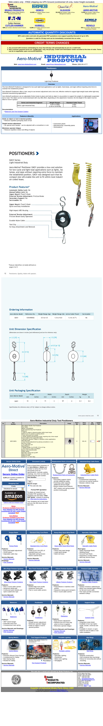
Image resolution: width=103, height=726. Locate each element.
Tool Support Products (39, 663)
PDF (90, 686)
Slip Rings (90, 651)
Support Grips (89, 617)
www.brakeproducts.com (88, 678)
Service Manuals (84, 487)
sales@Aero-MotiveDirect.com (56, 64)
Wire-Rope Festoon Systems (13, 582)
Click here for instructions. (38, 499)
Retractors (64, 616)
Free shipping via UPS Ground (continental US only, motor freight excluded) (14, 511)
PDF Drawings (8, 562)
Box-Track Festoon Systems (39, 582)
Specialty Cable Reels (89, 546)
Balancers (13, 617)
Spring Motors (13, 651)
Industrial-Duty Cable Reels (89, 475)
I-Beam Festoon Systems (64, 582)
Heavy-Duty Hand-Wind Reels (64, 546)
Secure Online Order (14, 474)
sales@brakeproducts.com (88, 679)
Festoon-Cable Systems (89, 582)
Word (85, 686)
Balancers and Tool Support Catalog (16, 111)
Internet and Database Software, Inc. (59, 691)
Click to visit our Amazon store (13, 502)
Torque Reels (13, 546)
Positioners (38, 617)
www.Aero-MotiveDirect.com (27, 64)
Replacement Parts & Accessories (64, 475)
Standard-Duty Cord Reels (38, 546)
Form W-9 (86, 684)
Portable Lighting (64, 651)
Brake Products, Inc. (62, 690)
